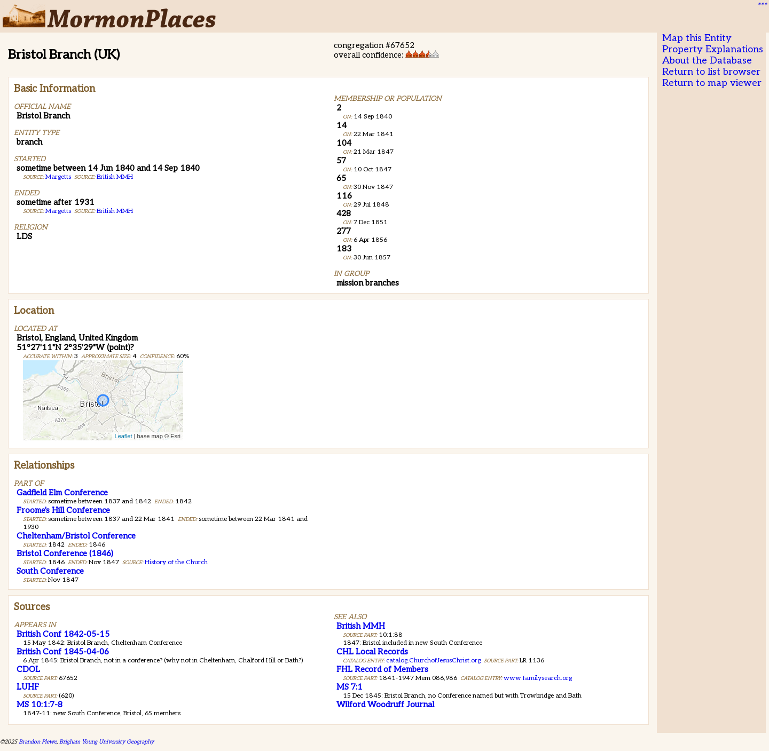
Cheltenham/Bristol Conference (76, 536)
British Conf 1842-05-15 (63, 634)
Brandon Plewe (38, 741)
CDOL (28, 669)
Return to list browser (711, 71)
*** (761, 6)
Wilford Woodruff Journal (385, 704)
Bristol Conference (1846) (65, 553)
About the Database (707, 60)
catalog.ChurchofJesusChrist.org (433, 661)
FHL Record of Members (382, 669)
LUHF (28, 687)
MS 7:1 (349, 687)
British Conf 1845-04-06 (63, 652)
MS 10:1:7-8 (39, 704)
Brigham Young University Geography (106, 741)
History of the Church (176, 562)
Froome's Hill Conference (63, 510)
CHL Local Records (372, 652)
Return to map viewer (712, 83)
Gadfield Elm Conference (62, 492)
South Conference (50, 571)
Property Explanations (712, 49)
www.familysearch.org (538, 678)
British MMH (115, 177)
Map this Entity (697, 38)
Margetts (58, 177)
